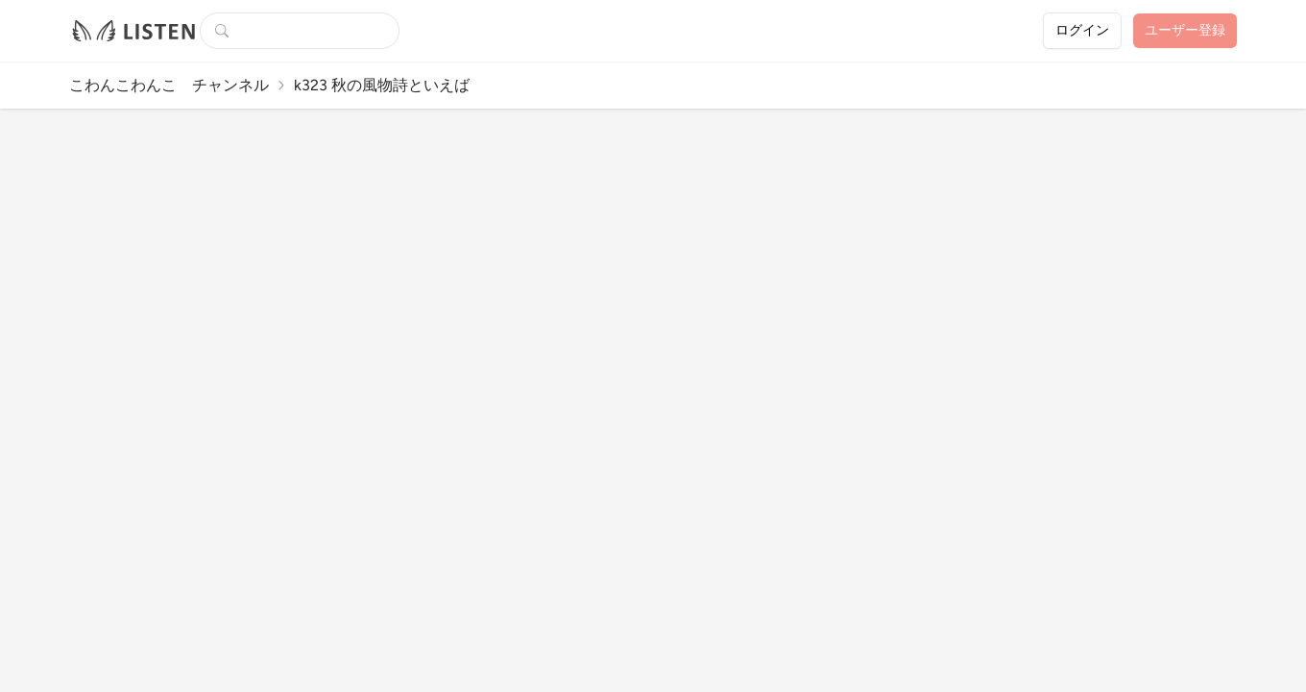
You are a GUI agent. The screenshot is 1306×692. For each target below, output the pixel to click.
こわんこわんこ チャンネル (169, 85)
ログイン (1082, 30)
